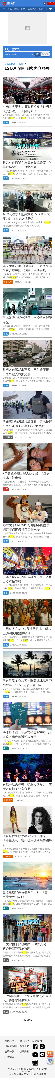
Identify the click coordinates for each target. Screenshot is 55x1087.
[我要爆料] (50, 1054)
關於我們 (9, 1040)
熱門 (23, 9)
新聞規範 (24, 1046)
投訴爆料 (24, 1051)
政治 (41, 9)
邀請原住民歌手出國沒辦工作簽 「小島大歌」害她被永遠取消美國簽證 (27, 840)
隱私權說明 (10, 1046)
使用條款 (9, 1051)
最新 (9, 9)
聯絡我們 (24, 1040)
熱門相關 (45, 54)
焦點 (16, 9)
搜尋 (21, 64)
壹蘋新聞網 (10, 64)
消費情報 (9, 1056)
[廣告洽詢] (50, 1061)
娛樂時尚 (32, 9)
